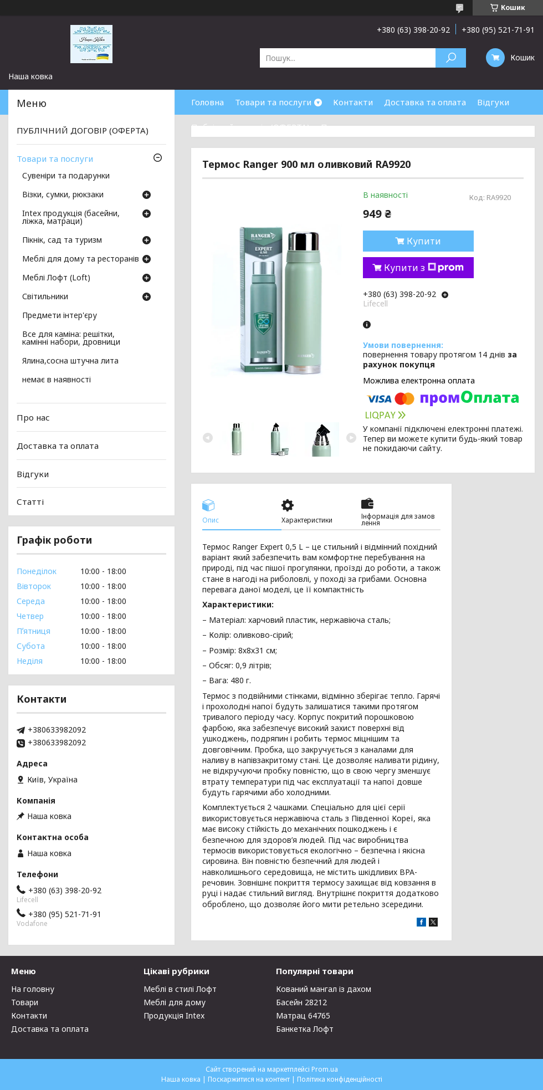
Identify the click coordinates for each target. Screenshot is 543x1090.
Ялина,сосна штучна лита (70, 361)
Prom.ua (324, 1069)
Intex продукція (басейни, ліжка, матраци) (71, 217)
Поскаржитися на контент (249, 1079)
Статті (30, 501)
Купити (424, 241)
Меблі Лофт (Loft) (56, 278)
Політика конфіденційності (339, 1079)
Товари (24, 1002)
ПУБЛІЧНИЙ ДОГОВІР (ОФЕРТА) (82, 130)
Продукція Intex (174, 1015)
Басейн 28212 (301, 1002)
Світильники (45, 297)
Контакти (353, 102)
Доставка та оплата (425, 102)
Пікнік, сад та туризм (62, 240)
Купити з (424, 268)
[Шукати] (451, 58)
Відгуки (493, 102)
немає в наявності (56, 380)
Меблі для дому (175, 1002)
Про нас (337, 126)
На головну (32, 989)
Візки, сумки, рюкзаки (63, 195)
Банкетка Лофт (305, 1029)
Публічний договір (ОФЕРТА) (250, 126)
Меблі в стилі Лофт (180, 989)
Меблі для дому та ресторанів (80, 259)
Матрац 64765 (303, 1015)
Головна (207, 102)
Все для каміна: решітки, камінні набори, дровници (71, 338)
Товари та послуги (273, 102)
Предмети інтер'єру (59, 315)
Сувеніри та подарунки (66, 176)
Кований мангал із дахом (323, 989)
